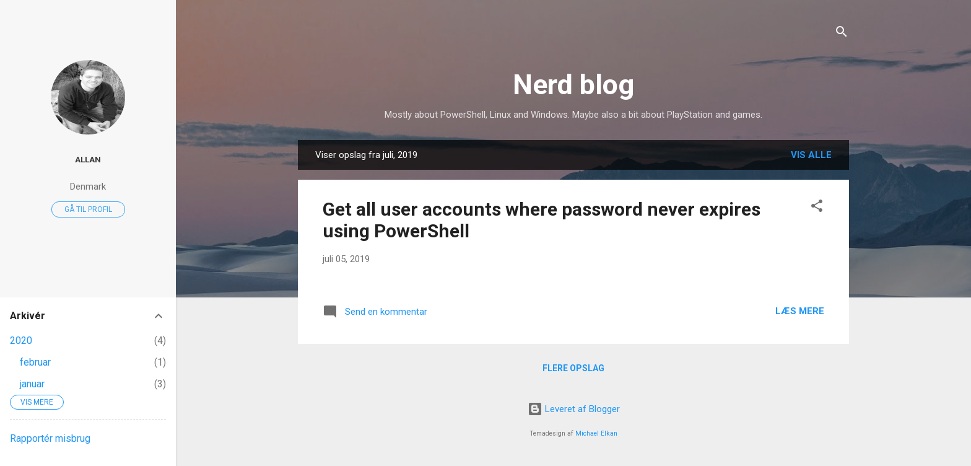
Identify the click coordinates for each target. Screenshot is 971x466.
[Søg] (841, 34)
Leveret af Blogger (574, 409)
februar (35, 362)
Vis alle (811, 154)
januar (32, 384)
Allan (88, 159)
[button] (816, 208)
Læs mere (799, 311)
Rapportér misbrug (50, 438)
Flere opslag (573, 368)
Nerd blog (573, 84)
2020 (21, 340)
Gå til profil (88, 209)
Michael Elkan (596, 433)
